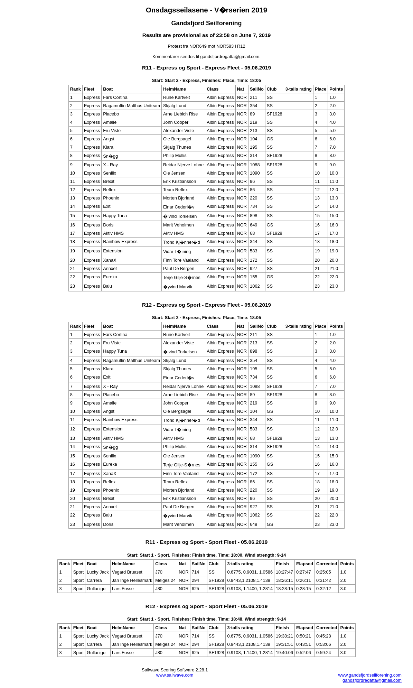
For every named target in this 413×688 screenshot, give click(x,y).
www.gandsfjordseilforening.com (370, 675)
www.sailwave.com (174, 675)
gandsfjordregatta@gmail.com (372, 680)
